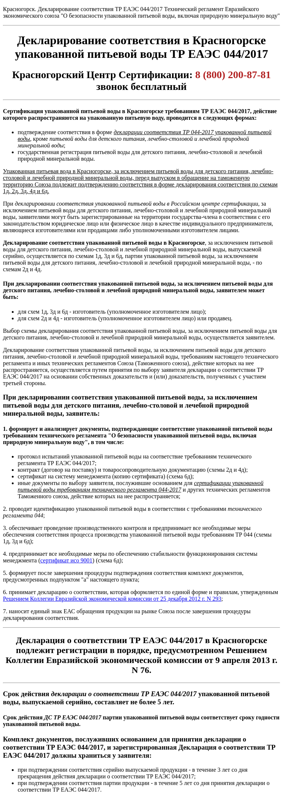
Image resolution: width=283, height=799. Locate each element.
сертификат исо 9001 (66, 560)
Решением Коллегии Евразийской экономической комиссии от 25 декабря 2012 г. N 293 (112, 599)
